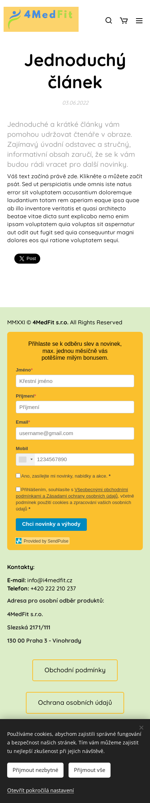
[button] (108, 20)
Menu (139, 20)
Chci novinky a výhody (51, 524)
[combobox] (25, 459)
